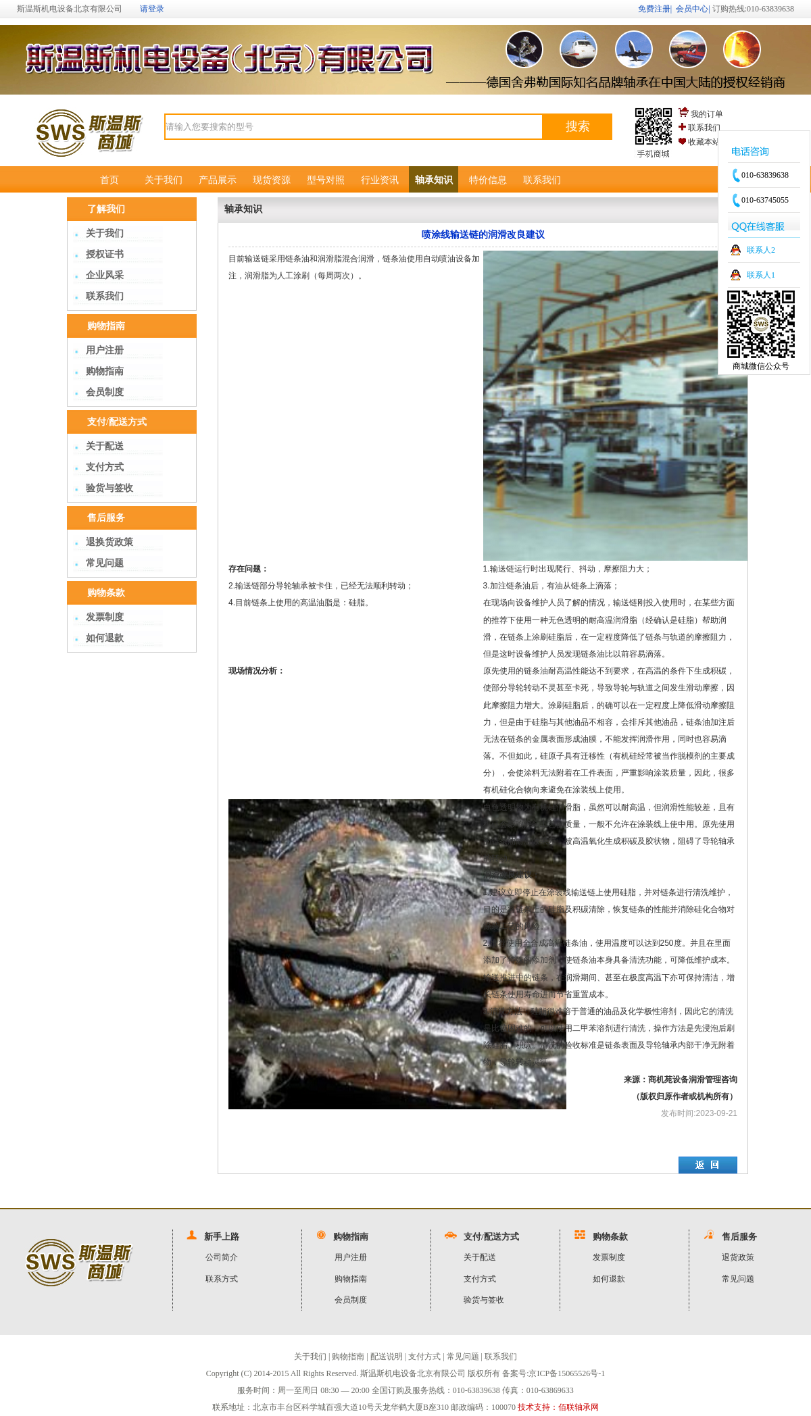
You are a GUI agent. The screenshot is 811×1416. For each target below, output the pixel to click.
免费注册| (655, 9)
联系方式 (221, 1279)
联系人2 (761, 250)
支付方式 (105, 467)
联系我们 (704, 127)
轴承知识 (434, 180)
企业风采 (105, 275)
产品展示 (218, 180)
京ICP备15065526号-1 (567, 1373)
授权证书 (105, 254)
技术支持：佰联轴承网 (558, 1407)
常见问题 (105, 563)
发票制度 (105, 617)
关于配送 (105, 446)
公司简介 (221, 1257)
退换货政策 (109, 542)
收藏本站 (704, 142)
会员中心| (693, 9)
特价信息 (488, 180)
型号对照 (326, 180)
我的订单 (707, 114)
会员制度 (105, 392)
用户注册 (105, 350)
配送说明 (386, 1356)
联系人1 (761, 275)
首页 (109, 180)
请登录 (152, 9)
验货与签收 (109, 488)
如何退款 (105, 638)
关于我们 (163, 180)
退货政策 (738, 1257)
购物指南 (105, 371)
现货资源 (272, 180)
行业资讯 (380, 180)
